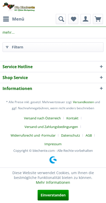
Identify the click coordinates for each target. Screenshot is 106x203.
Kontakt (72, 118)
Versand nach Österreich (42, 118)
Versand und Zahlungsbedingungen (51, 126)
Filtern (14, 46)
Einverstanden (53, 195)
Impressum (53, 144)
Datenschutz (70, 135)
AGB (89, 135)
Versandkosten (83, 102)
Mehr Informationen (53, 182)
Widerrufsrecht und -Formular (33, 135)
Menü (13, 18)
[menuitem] (13, 19)
